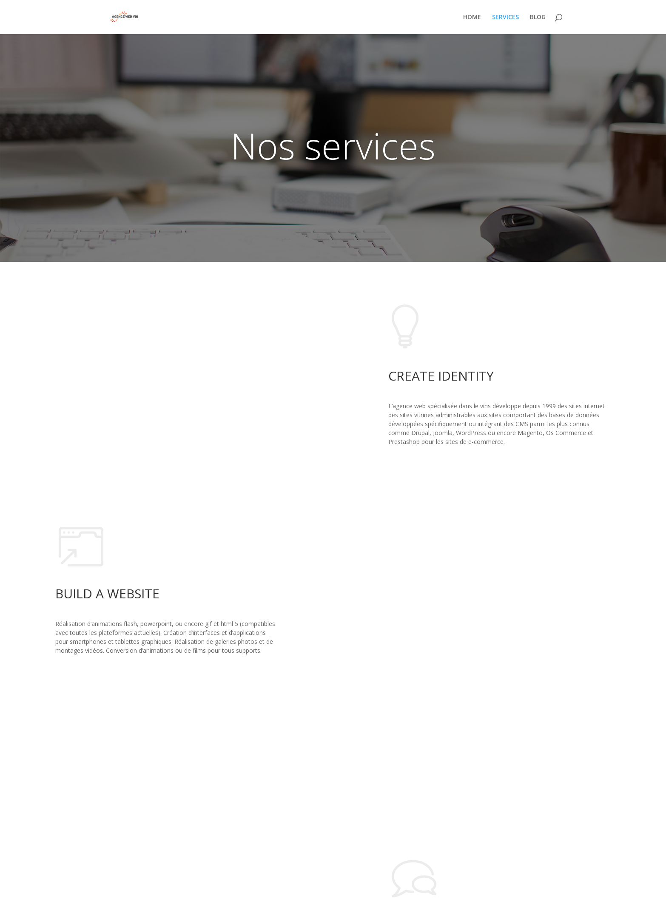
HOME (472, 17)
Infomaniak (232, 887)
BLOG (538, 17)
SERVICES (505, 17)
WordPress (154, 887)
